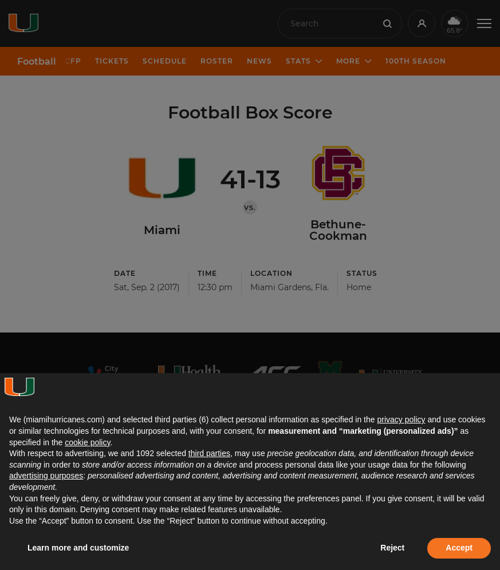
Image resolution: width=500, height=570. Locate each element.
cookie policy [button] (87, 442)
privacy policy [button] (401, 419)
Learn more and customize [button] (78, 547)
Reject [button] (392, 547)
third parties (209, 453)
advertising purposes (46, 475)
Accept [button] (459, 547)
